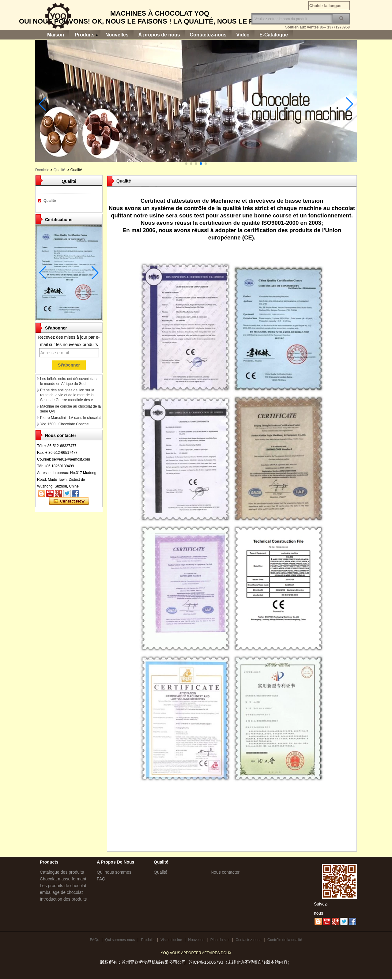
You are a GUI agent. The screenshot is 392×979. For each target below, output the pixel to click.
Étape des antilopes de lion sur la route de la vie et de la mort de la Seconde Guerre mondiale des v (67, 395)
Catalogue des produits (62, 872)
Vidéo (243, 34)
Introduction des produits (63, 899)
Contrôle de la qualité (284, 940)
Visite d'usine (171, 940)
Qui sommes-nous (120, 940)
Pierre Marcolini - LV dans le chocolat (70, 418)
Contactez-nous (208, 34)
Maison (55, 34)
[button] (186, 163)
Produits (85, 34)
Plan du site (220, 940)
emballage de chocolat (61, 892)
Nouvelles (117, 34)
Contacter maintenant (69, 501)
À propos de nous (159, 34)
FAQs (94, 940)
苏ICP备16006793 (205, 962)
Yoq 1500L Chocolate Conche (64, 424)
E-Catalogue (273, 34)
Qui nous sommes (114, 872)
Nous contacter (225, 872)
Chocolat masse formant (63, 878)
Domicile (42, 170)
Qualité (59, 170)
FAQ (101, 878)
